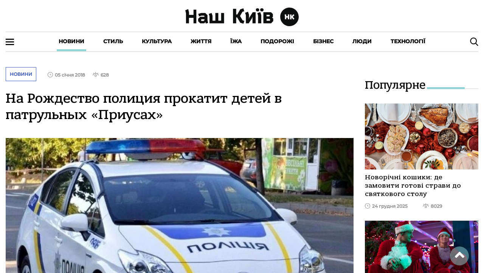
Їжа (236, 41)
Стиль (113, 41)
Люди (362, 41)
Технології (408, 41)
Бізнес (323, 41)
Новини (71, 41)
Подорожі (277, 41)
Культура (157, 41)
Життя (201, 41)
